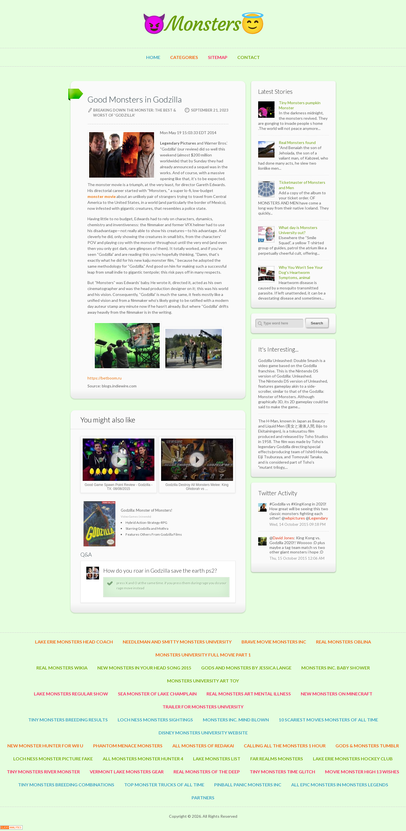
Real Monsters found (297, 142)
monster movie (101, 196)
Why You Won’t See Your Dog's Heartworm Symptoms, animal (301, 272)
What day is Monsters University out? (298, 230)
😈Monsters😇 (203, 24)
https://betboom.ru (104, 378)
